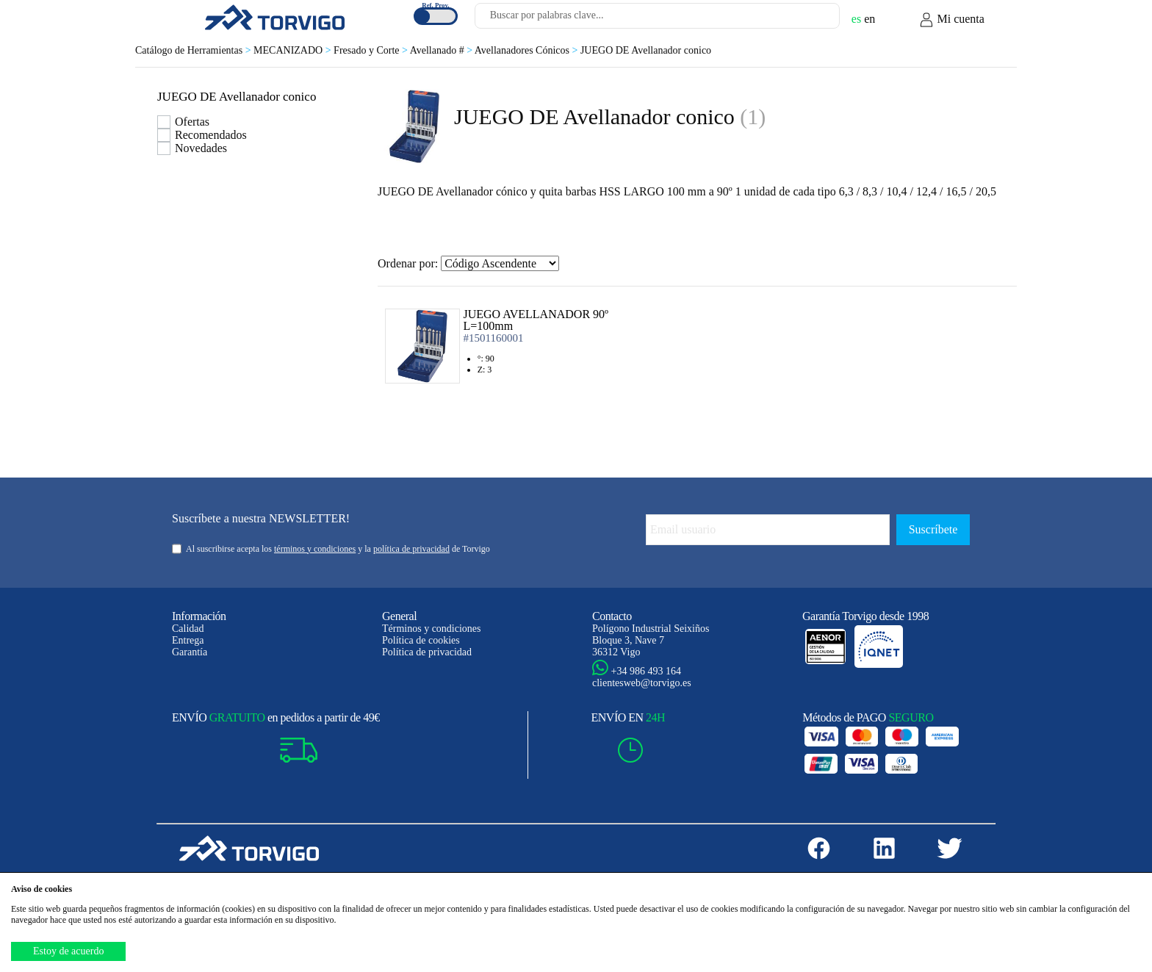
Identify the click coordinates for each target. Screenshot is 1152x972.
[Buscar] (811, 20)
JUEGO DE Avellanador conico (645, 50)
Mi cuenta (951, 19)
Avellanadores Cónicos (527, 50)
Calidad (188, 628)
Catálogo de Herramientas (194, 50)
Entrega (188, 640)
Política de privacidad (427, 652)
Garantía (189, 652)
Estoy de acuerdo (68, 951)
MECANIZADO (293, 50)
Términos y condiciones (431, 628)
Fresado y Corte (372, 50)
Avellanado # (442, 50)
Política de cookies (421, 640)
